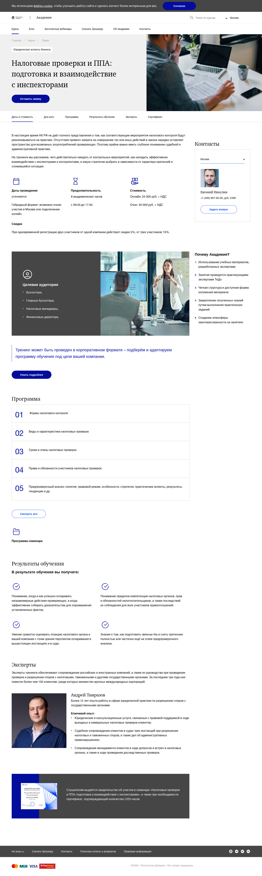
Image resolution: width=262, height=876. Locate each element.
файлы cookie (43, 5)
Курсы (15, 28)
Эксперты (131, 116)
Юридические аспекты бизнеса (32, 49)
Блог (31, 28)
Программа (71, 116)
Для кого (49, 116)
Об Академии (121, 28)
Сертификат (155, 116)
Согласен (179, 5)
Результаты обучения (101, 116)
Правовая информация (137, 851)
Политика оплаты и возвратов (98, 851)
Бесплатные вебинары (58, 28)
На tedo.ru (18, 851)
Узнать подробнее (31, 374)
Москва (234, 17)
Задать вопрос (218, 209)
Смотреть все (28, 513)
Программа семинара (27, 541)
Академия (43, 17)
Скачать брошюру (92, 28)
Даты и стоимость (22, 116)
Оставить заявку (30, 98)
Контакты (145, 28)
